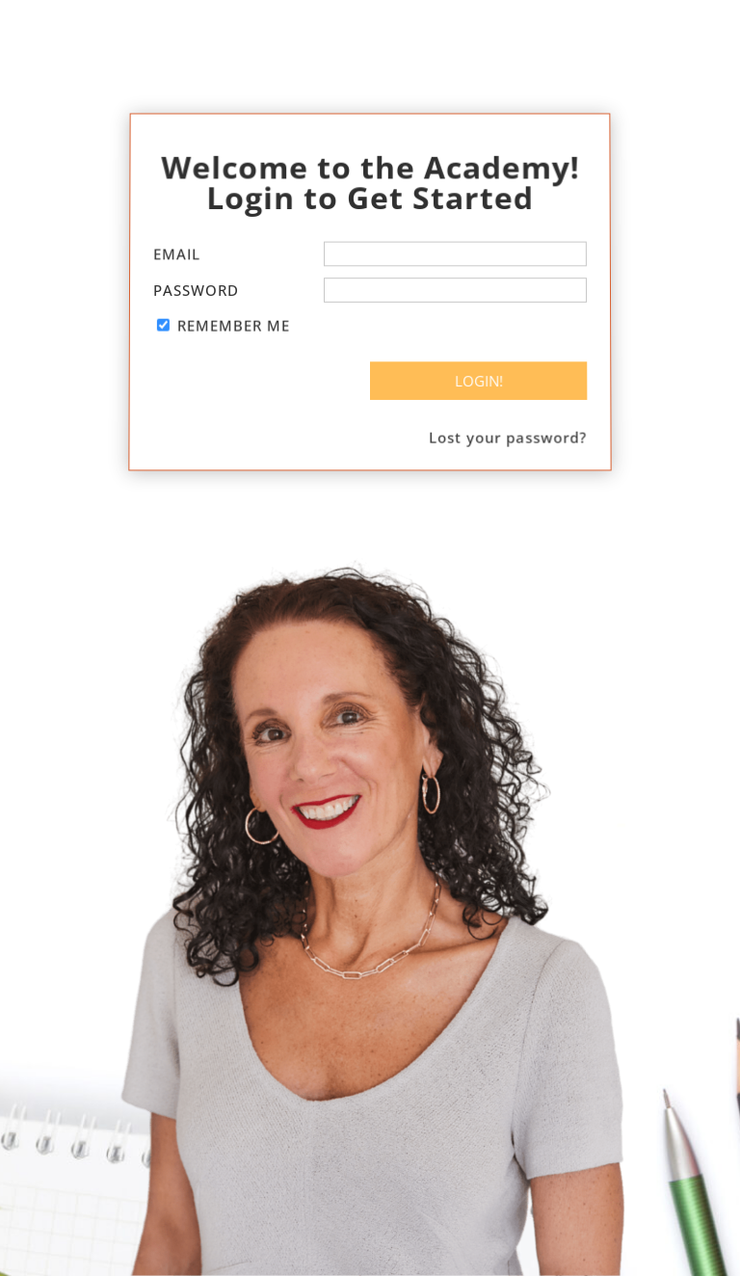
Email (177, 256)
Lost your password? (510, 429)
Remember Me (233, 323)
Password (196, 290)
